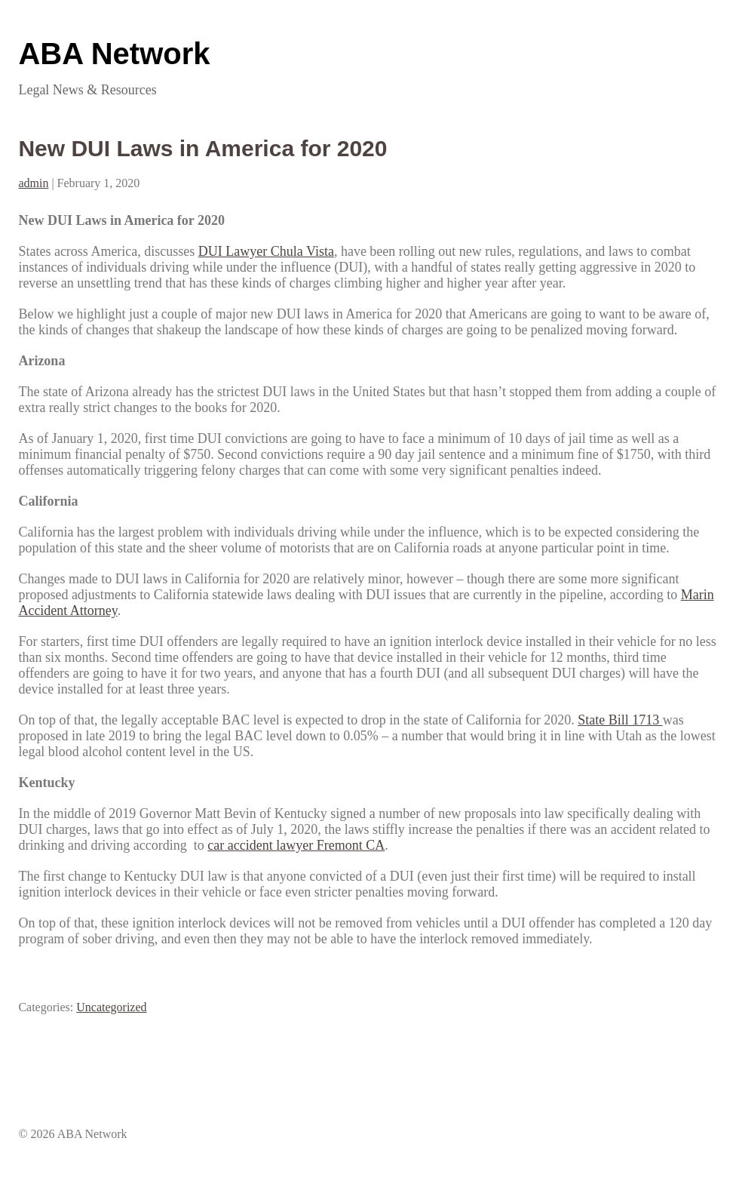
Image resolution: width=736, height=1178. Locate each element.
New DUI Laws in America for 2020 (202, 148)
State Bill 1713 (620, 719)
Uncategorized (111, 1007)
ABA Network (114, 53)
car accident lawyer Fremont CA (296, 845)
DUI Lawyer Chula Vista (266, 251)
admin (33, 183)
